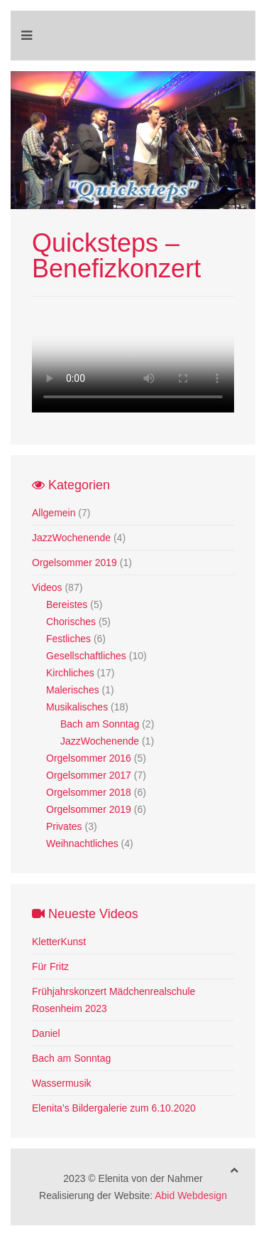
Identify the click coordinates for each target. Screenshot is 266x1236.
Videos (47, 587)
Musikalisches (77, 707)
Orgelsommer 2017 (88, 775)
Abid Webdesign (191, 1195)
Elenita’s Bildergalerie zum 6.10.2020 (114, 1108)
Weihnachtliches (82, 843)
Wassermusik (62, 1083)
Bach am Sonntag (99, 724)
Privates (64, 826)
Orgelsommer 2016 (88, 758)
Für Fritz (50, 966)
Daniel (46, 1033)
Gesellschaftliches (86, 655)
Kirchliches (70, 672)
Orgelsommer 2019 (74, 562)
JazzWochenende (71, 537)
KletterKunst (59, 941)
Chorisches (71, 621)
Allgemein (53, 512)
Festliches (68, 638)
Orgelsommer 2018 (88, 792)
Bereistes (66, 604)
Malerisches (72, 690)
